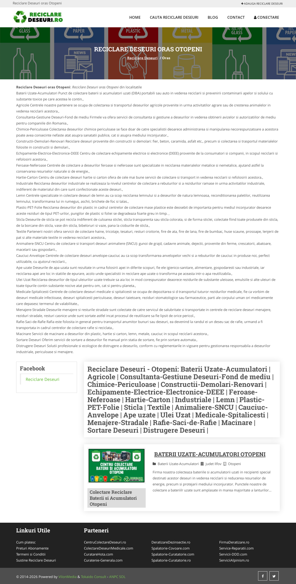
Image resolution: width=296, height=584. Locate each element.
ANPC (113, 576)
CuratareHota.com (98, 554)
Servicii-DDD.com (233, 554)
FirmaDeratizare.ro (234, 542)
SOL (122, 576)
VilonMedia (68, 576)
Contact (236, 17)
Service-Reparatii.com (236, 548)
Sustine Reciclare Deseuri (36, 560)
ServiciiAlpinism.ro (234, 560)
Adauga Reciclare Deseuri (262, 4)
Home (135, 17)
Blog (213, 17)
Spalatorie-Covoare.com (170, 548)
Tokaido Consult (93, 576)
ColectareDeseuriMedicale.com (108, 548)
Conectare (266, 17)
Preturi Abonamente (32, 548)
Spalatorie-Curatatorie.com (172, 554)
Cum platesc (26, 542)
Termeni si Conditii (31, 554)
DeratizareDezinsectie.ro (170, 542)
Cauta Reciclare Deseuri (174, 17)
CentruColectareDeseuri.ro (105, 542)
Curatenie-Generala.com (103, 560)
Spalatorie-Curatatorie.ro (171, 560)
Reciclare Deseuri (142, 58)
